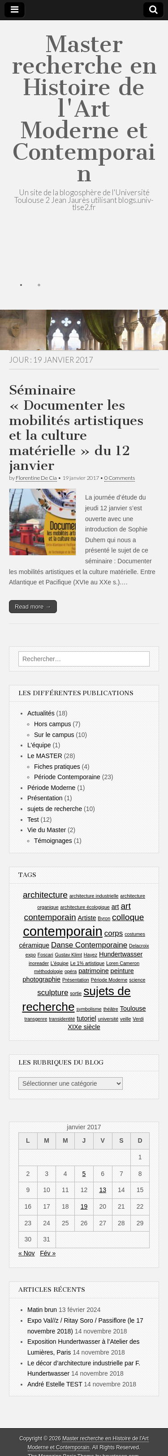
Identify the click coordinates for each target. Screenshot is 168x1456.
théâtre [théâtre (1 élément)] (110, 1009)
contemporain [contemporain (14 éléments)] (63, 931)
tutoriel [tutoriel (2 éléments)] (86, 1018)
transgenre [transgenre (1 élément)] (35, 1019)
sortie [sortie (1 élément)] (76, 993)
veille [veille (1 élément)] (125, 1019)
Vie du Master (46, 829)
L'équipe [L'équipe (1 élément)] (60, 963)
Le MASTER (44, 755)
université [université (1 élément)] (108, 1019)
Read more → (33, 606)
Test (33, 819)
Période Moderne (51, 787)
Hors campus (52, 724)
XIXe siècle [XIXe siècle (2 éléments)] (84, 1027)
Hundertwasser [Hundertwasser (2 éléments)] (120, 954)
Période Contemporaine (67, 777)
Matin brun (42, 1309)
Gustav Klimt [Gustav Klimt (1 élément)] (68, 954)
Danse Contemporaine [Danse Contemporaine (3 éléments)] (89, 945)
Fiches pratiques (57, 766)
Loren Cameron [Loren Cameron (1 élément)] (122, 963)
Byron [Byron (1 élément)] (104, 918)
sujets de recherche (54, 808)
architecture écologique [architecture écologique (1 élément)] (85, 907)
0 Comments (119, 477)
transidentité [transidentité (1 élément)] (62, 1019)
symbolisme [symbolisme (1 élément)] (88, 1009)
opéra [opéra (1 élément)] (71, 971)
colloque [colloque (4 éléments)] (128, 917)
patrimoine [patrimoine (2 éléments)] (93, 970)
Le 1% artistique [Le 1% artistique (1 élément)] (87, 963)
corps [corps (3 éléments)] (113, 933)
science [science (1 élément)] (137, 979)
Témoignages (53, 840)
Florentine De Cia (36, 477)
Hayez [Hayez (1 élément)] (90, 954)
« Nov (26, 1253)
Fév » (48, 1253)
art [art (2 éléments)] (115, 906)
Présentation (45, 798)
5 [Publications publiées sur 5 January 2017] (84, 1173)
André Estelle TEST (54, 1384)
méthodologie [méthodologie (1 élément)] (48, 971)
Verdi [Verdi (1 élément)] (138, 1019)
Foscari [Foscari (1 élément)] (45, 954)
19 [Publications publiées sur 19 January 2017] (84, 1206)
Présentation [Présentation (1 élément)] (75, 979)
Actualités (41, 713)
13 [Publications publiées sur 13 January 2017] (102, 1189)
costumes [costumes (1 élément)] (135, 934)
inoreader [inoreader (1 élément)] (39, 963)
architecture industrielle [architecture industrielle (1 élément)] (94, 896)
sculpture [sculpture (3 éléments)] (52, 992)
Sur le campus (54, 734)
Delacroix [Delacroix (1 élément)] (139, 945)
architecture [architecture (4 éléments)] (45, 894)
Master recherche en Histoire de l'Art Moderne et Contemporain (84, 109)
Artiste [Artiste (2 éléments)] (87, 917)
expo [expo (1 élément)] (31, 954)
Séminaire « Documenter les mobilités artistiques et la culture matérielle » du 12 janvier (76, 428)
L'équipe (39, 745)
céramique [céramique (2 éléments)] (34, 945)
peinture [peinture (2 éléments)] (122, 970)
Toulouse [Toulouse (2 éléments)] (133, 1008)
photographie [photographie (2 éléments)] (41, 979)
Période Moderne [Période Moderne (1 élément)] (109, 979)
